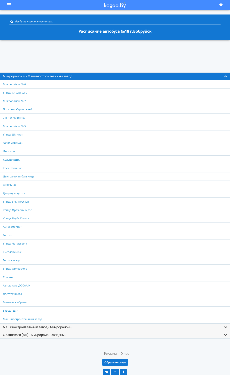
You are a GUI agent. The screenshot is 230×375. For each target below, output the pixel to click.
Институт (9, 151)
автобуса (111, 31)
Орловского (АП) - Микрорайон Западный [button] (34, 335)
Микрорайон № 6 (14, 84)
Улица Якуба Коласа (16, 218)
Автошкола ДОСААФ (16, 285)
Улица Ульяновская (16, 201)
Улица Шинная (13, 134)
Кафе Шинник (12, 168)
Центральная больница (18, 176)
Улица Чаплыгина (15, 243)
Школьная (10, 185)
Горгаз (7, 235)
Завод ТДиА (10, 310)
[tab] (115, 76)
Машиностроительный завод (22, 319)
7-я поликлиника (14, 117)
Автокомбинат (12, 226)
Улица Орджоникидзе (17, 210)
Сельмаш (9, 277)
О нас (124, 353)
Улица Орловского (15, 268)
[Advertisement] (115, 54)
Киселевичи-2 (12, 252)
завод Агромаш (13, 143)
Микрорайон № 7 (14, 101)
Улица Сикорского (15, 92)
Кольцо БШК (11, 159)
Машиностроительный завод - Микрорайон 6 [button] (37, 327)
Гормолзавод (11, 260)
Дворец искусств (14, 193)
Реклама (110, 353)
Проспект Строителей (17, 109)
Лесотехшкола (12, 294)
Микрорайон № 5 (14, 126)
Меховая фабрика (15, 302)
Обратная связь (115, 362)
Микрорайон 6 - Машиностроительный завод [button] (37, 76)
